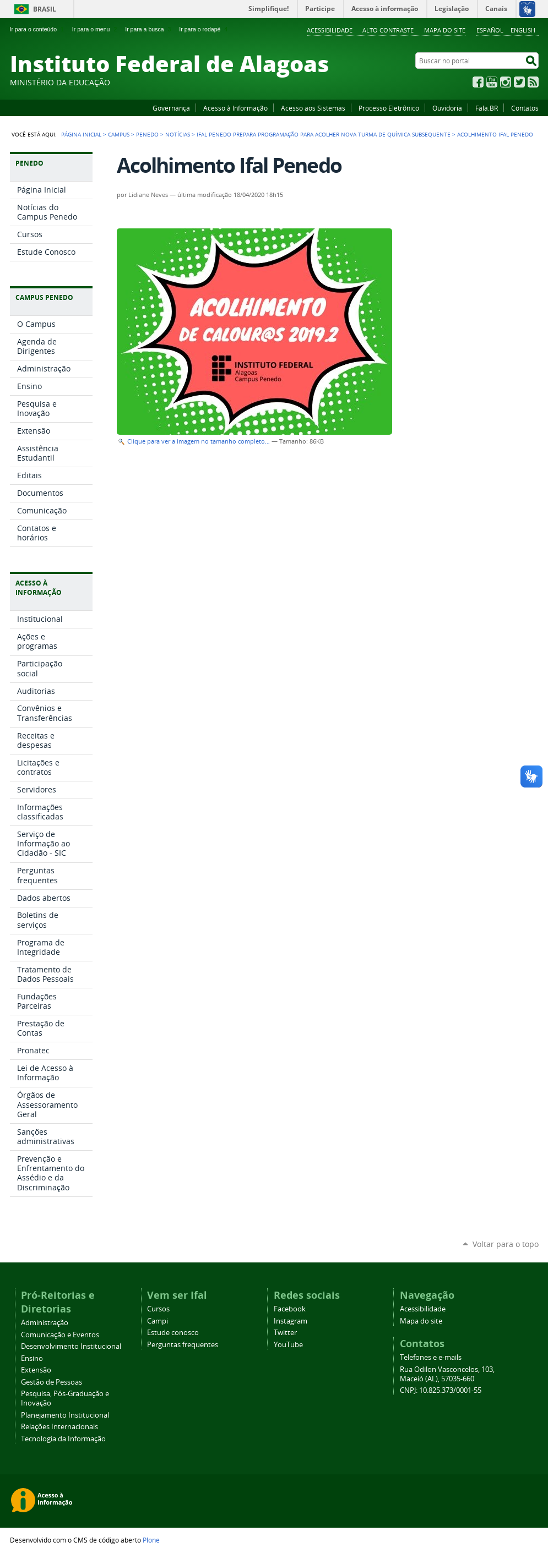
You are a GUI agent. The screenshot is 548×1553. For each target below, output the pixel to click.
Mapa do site (444, 30)
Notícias (177, 134)
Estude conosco (173, 1332)
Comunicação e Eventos (60, 1334)
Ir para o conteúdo (38, 29)
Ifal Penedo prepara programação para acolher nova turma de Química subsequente (324, 134)
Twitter (519, 82)
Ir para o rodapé (204, 29)
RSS (533, 82)
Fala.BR (486, 107)
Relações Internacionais (59, 1426)
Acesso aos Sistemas (313, 107)
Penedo (147, 134)
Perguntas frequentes (182, 1344)
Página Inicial (81, 134)
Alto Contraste (388, 30)
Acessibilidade (329, 30)
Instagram (505, 82)
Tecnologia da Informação (63, 1438)
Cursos (158, 1309)
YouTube (491, 82)
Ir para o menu (95, 29)
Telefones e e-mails (431, 1357)
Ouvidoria (447, 107)
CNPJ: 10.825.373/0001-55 (440, 1390)
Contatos (525, 107)
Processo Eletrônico (389, 107)
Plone (151, 1539)
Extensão (36, 1370)
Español (489, 30)
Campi (157, 1321)
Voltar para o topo (506, 1244)
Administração (44, 1322)
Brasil (44, 9)
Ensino (32, 1358)
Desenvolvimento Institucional (71, 1346)
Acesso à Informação (235, 107)
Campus (118, 134)
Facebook (478, 82)
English (523, 30)
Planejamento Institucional (65, 1415)
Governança (171, 107)
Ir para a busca (149, 29)
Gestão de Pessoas (51, 1382)
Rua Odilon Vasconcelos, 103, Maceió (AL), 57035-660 (447, 1374)
